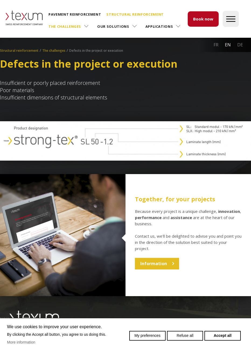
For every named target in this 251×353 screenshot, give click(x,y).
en (228, 45)
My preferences (147, 335)
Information (153, 264)
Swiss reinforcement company (29, 317)
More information (21, 342)
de (240, 45)
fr (216, 45)
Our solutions (113, 26)
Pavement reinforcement (74, 14)
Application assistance (73, 52)
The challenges (64, 26)
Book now (203, 19)
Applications (159, 26)
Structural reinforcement (135, 14)
